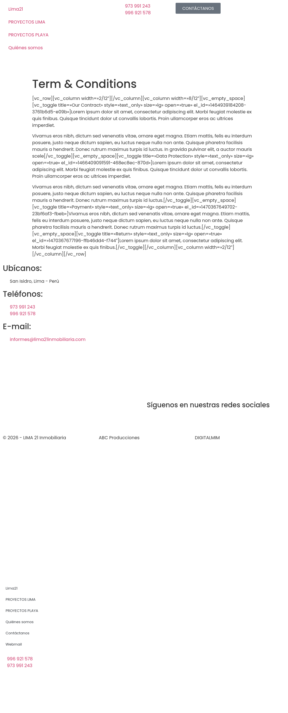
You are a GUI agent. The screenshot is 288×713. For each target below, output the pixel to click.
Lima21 (15, 9)
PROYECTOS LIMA (26, 22)
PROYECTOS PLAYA (28, 35)
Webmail (14, 644)
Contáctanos (17, 633)
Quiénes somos (25, 48)
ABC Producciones (119, 437)
